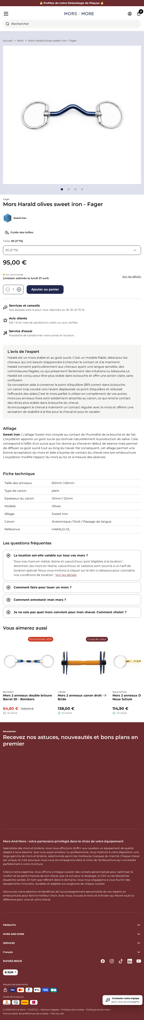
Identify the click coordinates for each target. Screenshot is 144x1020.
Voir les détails (131, 276)
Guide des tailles (18, 232)
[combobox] (72, 24)
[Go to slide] (62, 189)
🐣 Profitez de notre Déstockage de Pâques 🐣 (72, 3)
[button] (72, 952)
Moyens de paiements (15, 984)
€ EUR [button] (9, 972)
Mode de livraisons (13, 996)
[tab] (72, 565)
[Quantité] (13, 289)
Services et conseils (24, 305)
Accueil (8, 40)
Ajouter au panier (45, 289)
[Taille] (72, 250)
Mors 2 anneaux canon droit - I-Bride (82, 697)
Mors (20, 40)
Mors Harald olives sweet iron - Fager (52, 40)
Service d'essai (20, 331)
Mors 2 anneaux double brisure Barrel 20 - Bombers (27, 697)
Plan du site (57, 1013)
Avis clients (18, 318)
